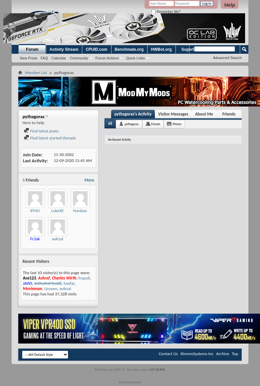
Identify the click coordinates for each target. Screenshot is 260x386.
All (110, 123)
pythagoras (132, 124)
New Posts (28, 58)
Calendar (58, 58)
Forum (32, 49)
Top (235, 353)
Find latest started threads (50, 137)
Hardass (80, 210)
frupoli (84, 277)
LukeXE (57, 210)
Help (229, 5)
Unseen (50, 288)
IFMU (35, 210)
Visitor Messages (173, 114)
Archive (222, 353)
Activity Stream (63, 49)
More (89, 180)
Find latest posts (41, 130)
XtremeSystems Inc (197, 353)
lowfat (69, 283)
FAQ (44, 58)
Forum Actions (107, 58)
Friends (229, 114)
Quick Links (135, 58)
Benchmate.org (129, 49)
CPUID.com (96, 49)
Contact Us (168, 353)
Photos (177, 124)
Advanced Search (227, 58)
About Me (204, 114)
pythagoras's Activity (133, 114)
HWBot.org (161, 49)
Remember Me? (165, 12)
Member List (36, 72)
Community (79, 58)
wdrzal (57, 238)
